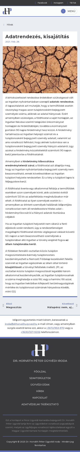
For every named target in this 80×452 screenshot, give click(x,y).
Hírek (40, 391)
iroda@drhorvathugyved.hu (21, 323)
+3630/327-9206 (30, 332)
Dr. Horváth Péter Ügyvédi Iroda (40, 361)
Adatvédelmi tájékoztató (40, 404)
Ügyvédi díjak (40, 384)
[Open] (68, 11)
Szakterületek (40, 378)
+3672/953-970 (55, 328)
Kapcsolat (40, 397)
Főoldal (40, 371)
